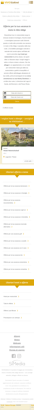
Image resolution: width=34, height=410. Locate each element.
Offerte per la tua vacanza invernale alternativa (15, 225)
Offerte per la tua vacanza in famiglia (17, 193)
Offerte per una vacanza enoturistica (17, 262)
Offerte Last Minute (11, 310)
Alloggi (17, 336)
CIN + (2, 407)
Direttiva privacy (16, 399)
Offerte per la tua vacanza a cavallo (16, 240)
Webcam (17, 343)
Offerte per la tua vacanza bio (14, 255)
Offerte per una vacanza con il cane (16, 248)
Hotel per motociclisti (12, 296)
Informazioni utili (17, 347)
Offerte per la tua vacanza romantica (17, 269)
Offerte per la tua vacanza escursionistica (12, 201)
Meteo (17, 340)
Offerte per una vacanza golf (14, 233)
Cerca (17, 101)
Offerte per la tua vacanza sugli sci (16, 209)
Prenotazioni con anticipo (13, 317)
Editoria (8, 399)
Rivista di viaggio (17, 350)
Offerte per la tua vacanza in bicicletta (17, 217)
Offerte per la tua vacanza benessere (17, 186)
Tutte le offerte (10, 303)
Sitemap (3, 399)
